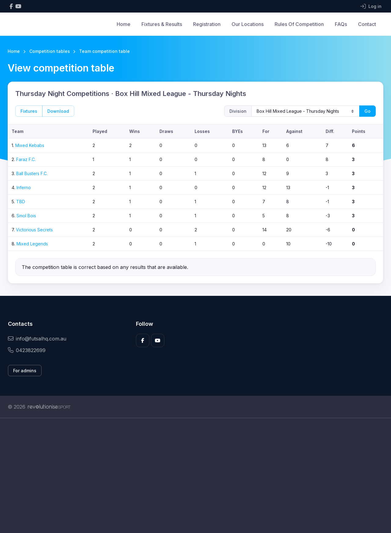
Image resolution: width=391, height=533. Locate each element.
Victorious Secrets (34, 229)
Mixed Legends (32, 243)
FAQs (341, 24)
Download (58, 111)
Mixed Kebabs (29, 145)
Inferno (23, 187)
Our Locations (248, 24)
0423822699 (27, 350)
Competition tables (49, 51)
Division (238, 111)
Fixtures (28, 111)
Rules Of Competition (299, 24)
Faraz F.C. (26, 159)
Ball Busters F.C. (32, 173)
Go (367, 111)
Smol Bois (26, 215)
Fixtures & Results (161, 24)
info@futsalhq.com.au (37, 339)
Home (123, 24)
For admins (24, 370)
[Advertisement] (191, 475)
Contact (367, 24)
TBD (20, 201)
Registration (207, 24)
